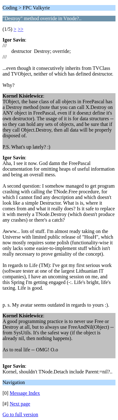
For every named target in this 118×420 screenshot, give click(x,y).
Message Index (25, 393)
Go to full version (20, 414)
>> (20, 29)
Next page (20, 403)
